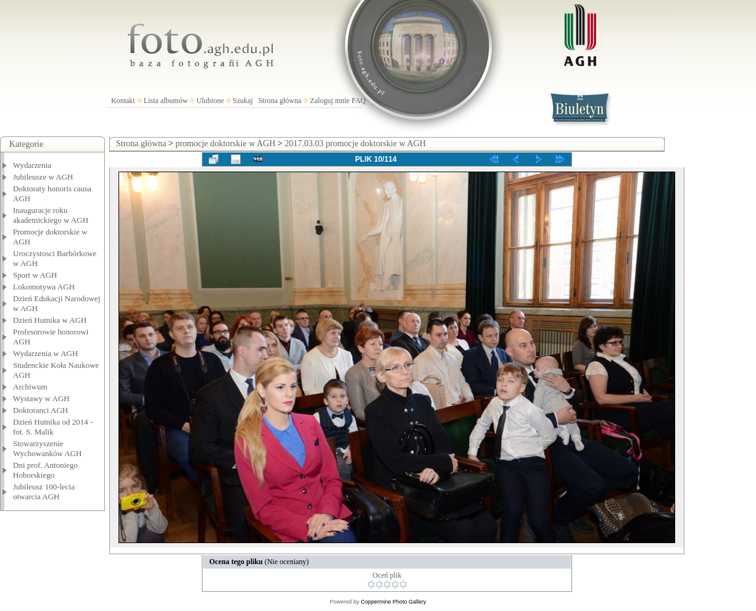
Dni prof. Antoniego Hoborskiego (45, 470)
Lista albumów (166, 100)
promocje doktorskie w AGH (225, 143)
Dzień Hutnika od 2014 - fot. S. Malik (53, 426)
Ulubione (210, 100)
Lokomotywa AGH (44, 286)
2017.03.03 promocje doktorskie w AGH (355, 143)
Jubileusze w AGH (43, 176)
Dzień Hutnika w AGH (50, 320)
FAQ (359, 100)
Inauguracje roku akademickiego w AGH (50, 215)
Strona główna (280, 100)
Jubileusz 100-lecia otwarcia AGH (44, 491)
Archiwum (30, 386)
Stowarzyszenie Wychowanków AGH (47, 448)
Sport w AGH (35, 275)
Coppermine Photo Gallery (393, 602)
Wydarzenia (32, 165)
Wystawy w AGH (41, 398)
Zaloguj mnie (329, 100)
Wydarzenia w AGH (45, 353)
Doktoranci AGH (40, 410)
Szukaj (243, 100)
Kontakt (123, 100)
